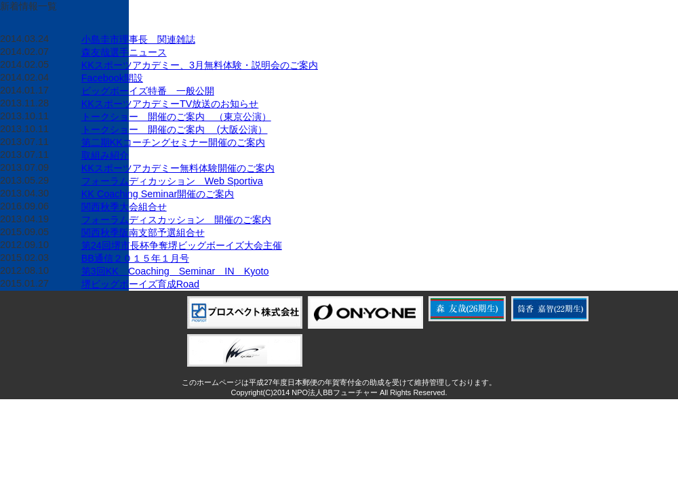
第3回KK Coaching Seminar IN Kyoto (175, 271)
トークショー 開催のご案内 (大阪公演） (174, 129)
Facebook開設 (112, 78)
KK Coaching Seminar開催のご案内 (158, 193)
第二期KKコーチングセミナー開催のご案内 (173, 142)
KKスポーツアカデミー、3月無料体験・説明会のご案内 (199, 65)
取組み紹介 (105, 155)
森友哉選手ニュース (124, 52)
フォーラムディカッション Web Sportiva (172, 181)
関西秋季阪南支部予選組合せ (143, 232)
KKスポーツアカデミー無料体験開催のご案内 (178, 168)
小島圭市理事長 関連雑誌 (138, 39)
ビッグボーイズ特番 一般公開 (147, 90)
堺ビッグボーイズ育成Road (140, 284)
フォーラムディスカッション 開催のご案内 (176, 219)
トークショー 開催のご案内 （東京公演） (176, 116)
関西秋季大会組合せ (124, 206)
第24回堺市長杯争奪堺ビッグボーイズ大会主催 (181, 245)
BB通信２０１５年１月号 (135, 258)
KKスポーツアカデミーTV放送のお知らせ (170, 103)
